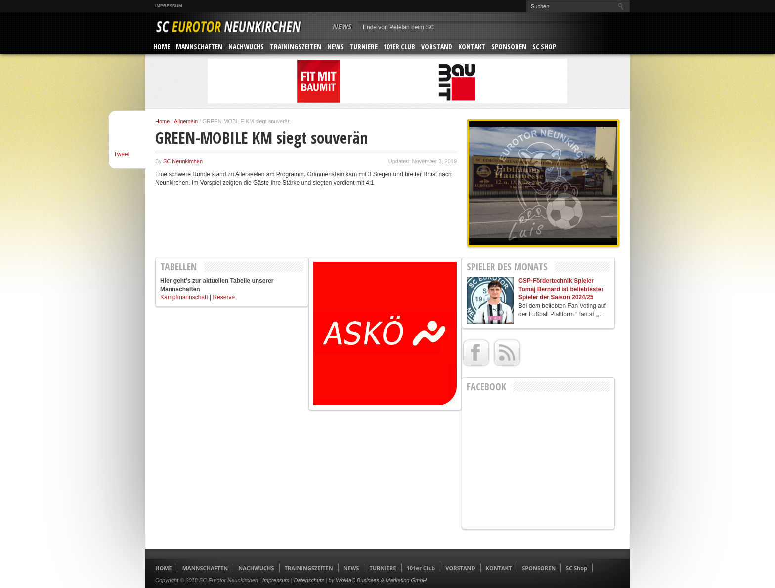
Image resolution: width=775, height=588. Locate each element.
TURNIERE (363, 46)
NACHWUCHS (246, 46)
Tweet (121, 154)
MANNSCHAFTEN (199, 46)
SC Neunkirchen (183, 161)
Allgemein (186, 121)
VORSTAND (436, 46)
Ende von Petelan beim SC (398, 27)
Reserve (224, 297)
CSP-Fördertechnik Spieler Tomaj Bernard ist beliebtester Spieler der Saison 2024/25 (560, 289)
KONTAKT (471, 46)
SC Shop (544, 46)
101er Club (399, 46)
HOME (161, 46)
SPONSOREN (508, 46)
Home (162, 121)
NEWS (335, 46)
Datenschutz (309, 580)
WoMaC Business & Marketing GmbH (381, 580)
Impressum (168, 5)
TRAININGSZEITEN (295, 46)
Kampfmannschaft (184, 297)
